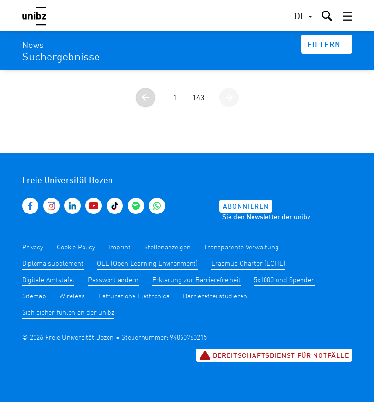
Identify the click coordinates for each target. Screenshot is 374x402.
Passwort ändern (113, 280)
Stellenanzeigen (167, 247)
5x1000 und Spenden (284, 280)
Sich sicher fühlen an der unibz (68, 312)
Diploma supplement (53, 263)
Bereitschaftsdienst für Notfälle (274, 355)
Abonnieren (246, 206)
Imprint (120, 247)
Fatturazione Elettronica (133, 296)
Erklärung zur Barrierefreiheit (196, 280)
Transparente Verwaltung (241, 247)
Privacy (32, 247)
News (33, 45)
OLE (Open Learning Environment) (147, 263)
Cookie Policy (76, 247)
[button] (347, 16)
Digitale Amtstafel (48, 280)
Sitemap (34, 296)
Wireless (72, 296)
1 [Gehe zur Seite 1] (175, 98)
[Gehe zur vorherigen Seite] (145, 97)
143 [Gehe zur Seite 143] (198, 98)
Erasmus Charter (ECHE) (248, 263)
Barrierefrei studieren (215, 296)
